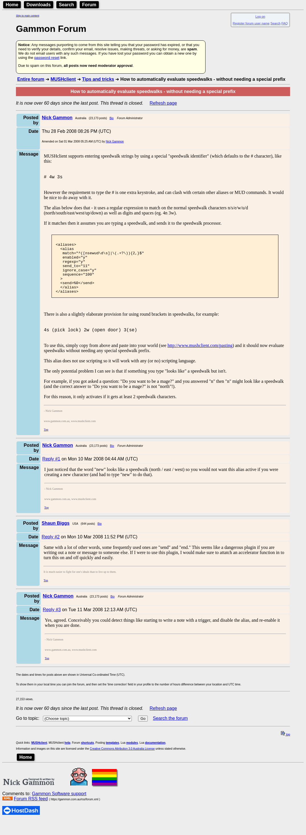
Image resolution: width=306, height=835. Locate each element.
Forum (89, 4)
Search (66, 4)
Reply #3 (52, 624)
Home (12, 4)
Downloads (38, 4)
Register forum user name (251, 23)
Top (46, 444)
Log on (260, 16)
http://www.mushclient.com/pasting (199, 359)
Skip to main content (27, 15)
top (285, 749)
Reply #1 (51, 473)
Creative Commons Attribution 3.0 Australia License (122, 763)
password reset (46, 57)
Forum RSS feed (31, 813)
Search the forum (170, 732)
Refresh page (163, 103)
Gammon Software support (59, 808)
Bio (112, 118)
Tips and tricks (98, 79)
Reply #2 (50, 551)
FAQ (285, 23)
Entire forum (30, 79)
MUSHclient (63, 79)
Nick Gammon (115, 141)
